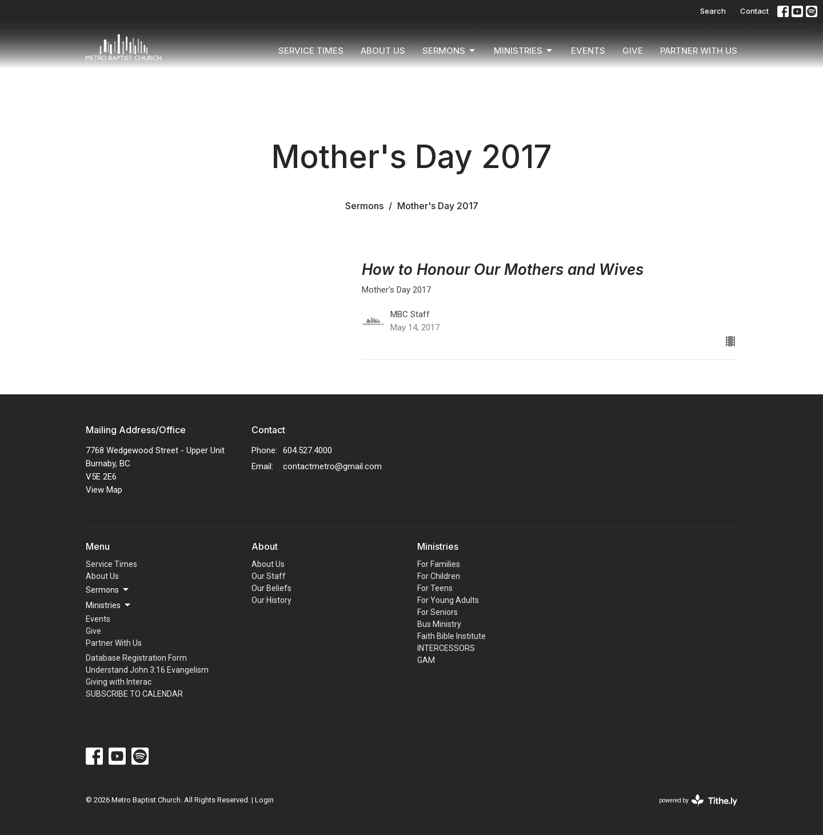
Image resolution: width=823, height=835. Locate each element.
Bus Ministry (439, 624)
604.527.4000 (307, 450)
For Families (438, 564)
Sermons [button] (108, 590)
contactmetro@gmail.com (332, 466)
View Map (104, 490)
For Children (438, 576)
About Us (383, 50)
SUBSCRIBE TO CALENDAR (134, 693)
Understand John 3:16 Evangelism (147, 669)
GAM (426, 660)
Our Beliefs (271, 588)
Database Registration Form (136, 657)
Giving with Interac (118, 681)
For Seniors (437, 612)
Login (264, 800)
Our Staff (268, 576)
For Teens (435, 588)
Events (588, 50)
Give (632, 50)
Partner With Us (698, 50)
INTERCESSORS (446, 648)
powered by (698, 800)
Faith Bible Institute (451, 636)
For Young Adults (448, 600)
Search (713, 10)
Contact (754, 10)
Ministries (524, 51)
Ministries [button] (109, 605)
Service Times (310, 50)
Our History (271, 600)
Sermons (449, 51)
